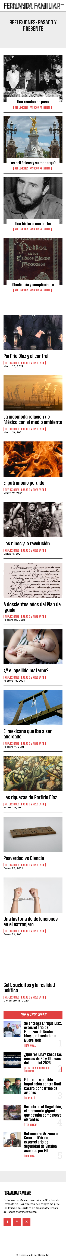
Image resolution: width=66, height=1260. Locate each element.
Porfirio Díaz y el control (26, 356)
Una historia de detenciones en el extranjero (31, 921)
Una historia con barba (33, 223)
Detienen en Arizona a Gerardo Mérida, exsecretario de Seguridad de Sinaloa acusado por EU (41, 1142)
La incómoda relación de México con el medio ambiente (33, 419)
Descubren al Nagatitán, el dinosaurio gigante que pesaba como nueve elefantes (43, 1113)
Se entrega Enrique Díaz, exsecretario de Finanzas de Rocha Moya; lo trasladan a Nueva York (43, 1032)
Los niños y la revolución (27, 543)
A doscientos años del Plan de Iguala (32, 607)
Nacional (30, 1045)
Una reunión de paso (33, 102)
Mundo (29, 1097)
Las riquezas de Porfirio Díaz (30, 797)
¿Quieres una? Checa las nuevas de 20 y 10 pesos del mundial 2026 (43, 1058)
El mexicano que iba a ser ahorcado (28, 733)
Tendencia (31, 1124)
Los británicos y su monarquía (33, 163)
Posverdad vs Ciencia (24, 858)
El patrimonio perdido (24, 483)
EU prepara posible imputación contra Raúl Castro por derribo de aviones (42, 1086)
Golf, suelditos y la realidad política (29, 987)
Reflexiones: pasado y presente (33, 107)
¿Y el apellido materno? (26, 670)
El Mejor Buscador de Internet (38, 1069)
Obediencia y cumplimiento (33, 284)
